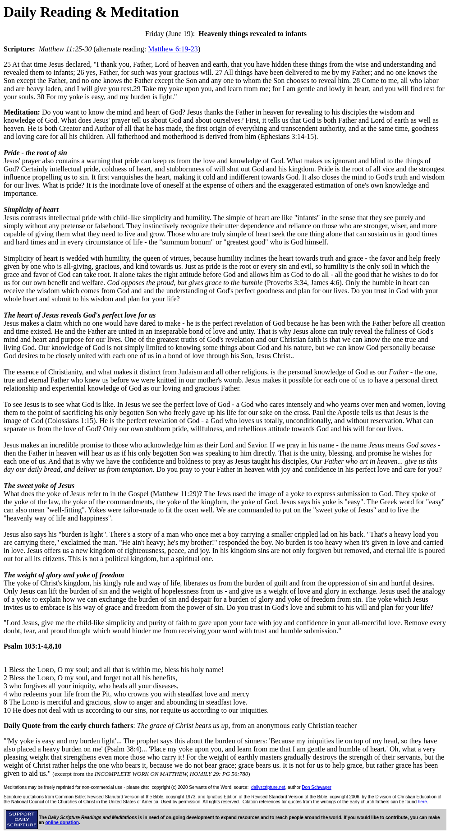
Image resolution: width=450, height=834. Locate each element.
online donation (61, 822)
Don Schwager (316, 787)
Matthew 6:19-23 (173, 49)
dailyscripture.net (268, 787)
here (422, 801)
